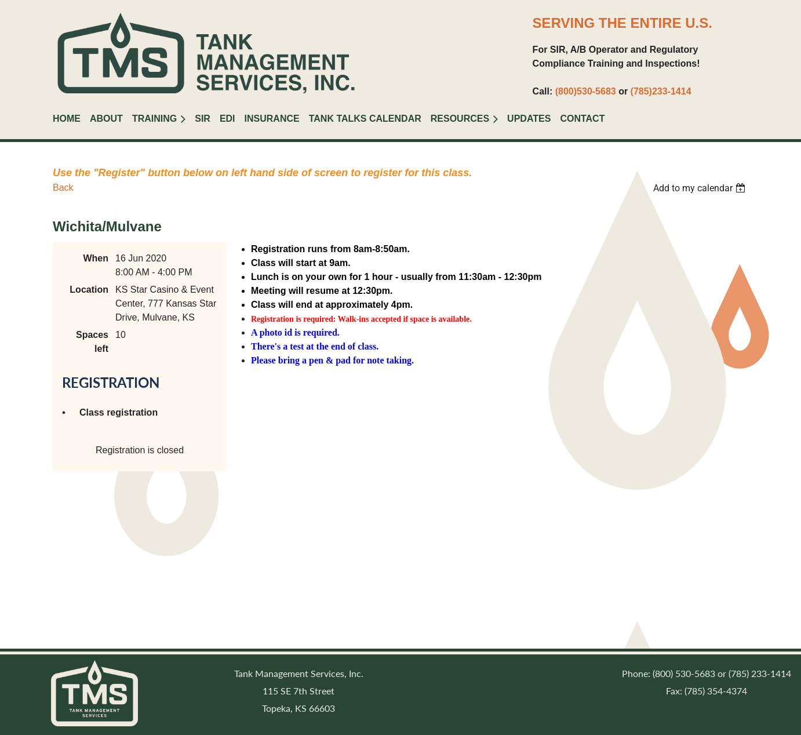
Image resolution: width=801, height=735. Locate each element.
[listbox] (700, 188)
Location (89, 289)
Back (63, 187)
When (95, 258)
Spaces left (92, 342)
